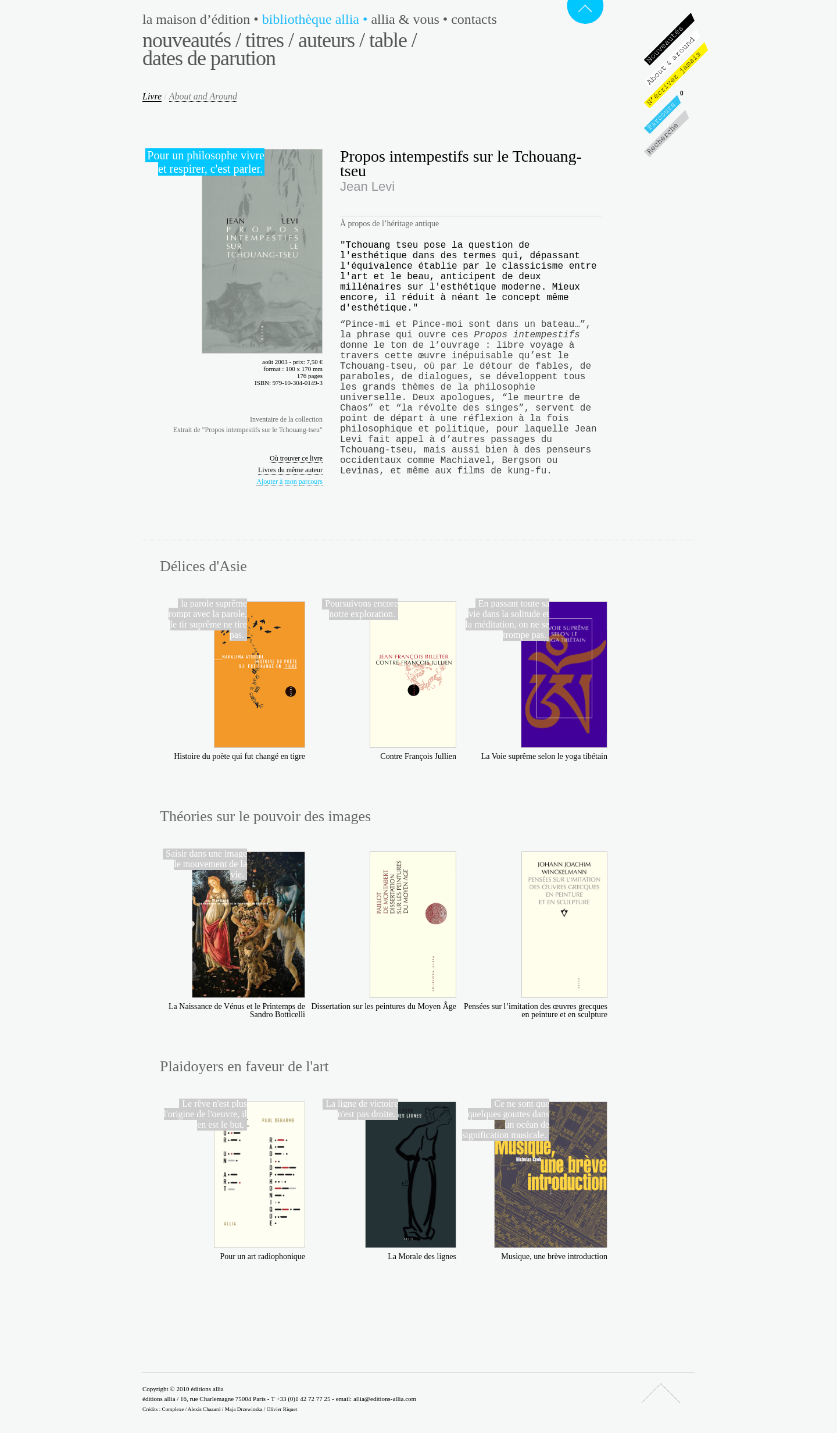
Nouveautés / (191, 40)
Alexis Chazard (204, 1409)
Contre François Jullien (418, 756)
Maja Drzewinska (244, 1409)
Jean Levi (367, 186)
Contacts (474, 19)
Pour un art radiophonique (262, 1256)
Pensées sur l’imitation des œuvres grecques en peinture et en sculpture (535, 1010)
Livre (152, 96)
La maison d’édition (202, 19)
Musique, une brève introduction (554, 1256)
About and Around (203, 96)
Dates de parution (209, 58)
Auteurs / (331, 40)
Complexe (173, 1409)
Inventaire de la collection (286, 419)
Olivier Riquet (282, 1409)
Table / (393, 40)
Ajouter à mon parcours (289, 481)
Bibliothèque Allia (316, 19)
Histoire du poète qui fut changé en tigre (239, 756)
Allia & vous (411, 19)
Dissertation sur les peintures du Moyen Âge (383, 1006)
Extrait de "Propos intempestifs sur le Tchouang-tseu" (248, 430)
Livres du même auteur (290, 470)
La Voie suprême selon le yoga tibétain (544, 756)
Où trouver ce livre (296, 458)
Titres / (269, 40)
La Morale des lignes (422, 1256)
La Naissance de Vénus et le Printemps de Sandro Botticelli (237, 1010)
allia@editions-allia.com (384, 1398)
